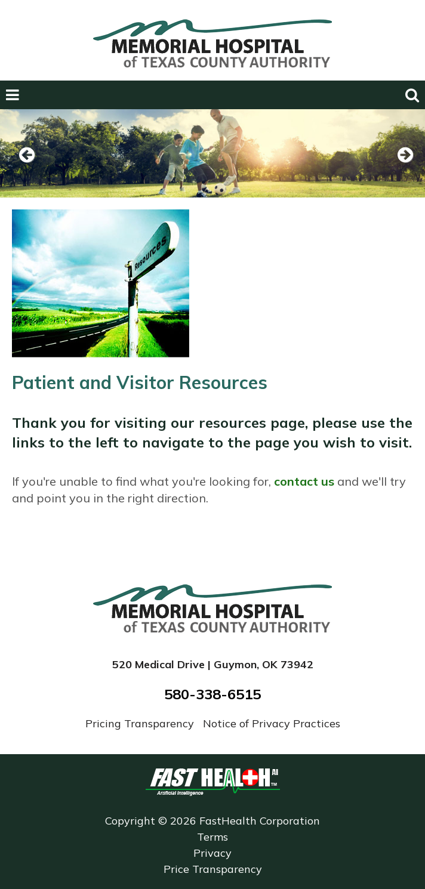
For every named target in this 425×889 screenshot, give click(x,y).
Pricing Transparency (141, 723)
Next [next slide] (400, 170)
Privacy (212, 853)
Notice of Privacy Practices (271, 723)
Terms (212, 837)
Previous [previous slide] (27, 170)
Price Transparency (213, 869)
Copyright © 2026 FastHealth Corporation (212, 821)
